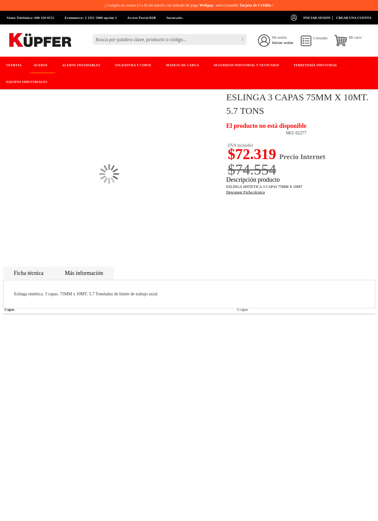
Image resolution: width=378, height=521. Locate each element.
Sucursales (174, 18)
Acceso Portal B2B (141, 18)
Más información (84, 273)
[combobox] (170, 39)
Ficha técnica (28, 273)
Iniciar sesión (317, 18)
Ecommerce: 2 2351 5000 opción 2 (90, 18)
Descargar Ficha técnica (245, 192)
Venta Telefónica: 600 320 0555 (30, 18)
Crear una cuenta (353, 18)
